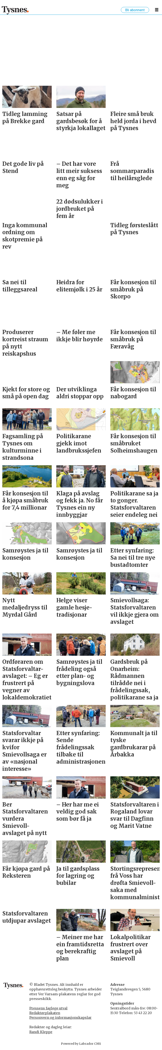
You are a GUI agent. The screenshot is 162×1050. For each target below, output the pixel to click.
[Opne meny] (157, 10)
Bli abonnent (135, 10)
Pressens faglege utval (48, 1008)
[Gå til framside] (15, 10)
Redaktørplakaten (44, 1013)
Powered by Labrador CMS (81, 1044)
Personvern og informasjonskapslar (60, 1017)
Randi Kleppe (40, 1032)
